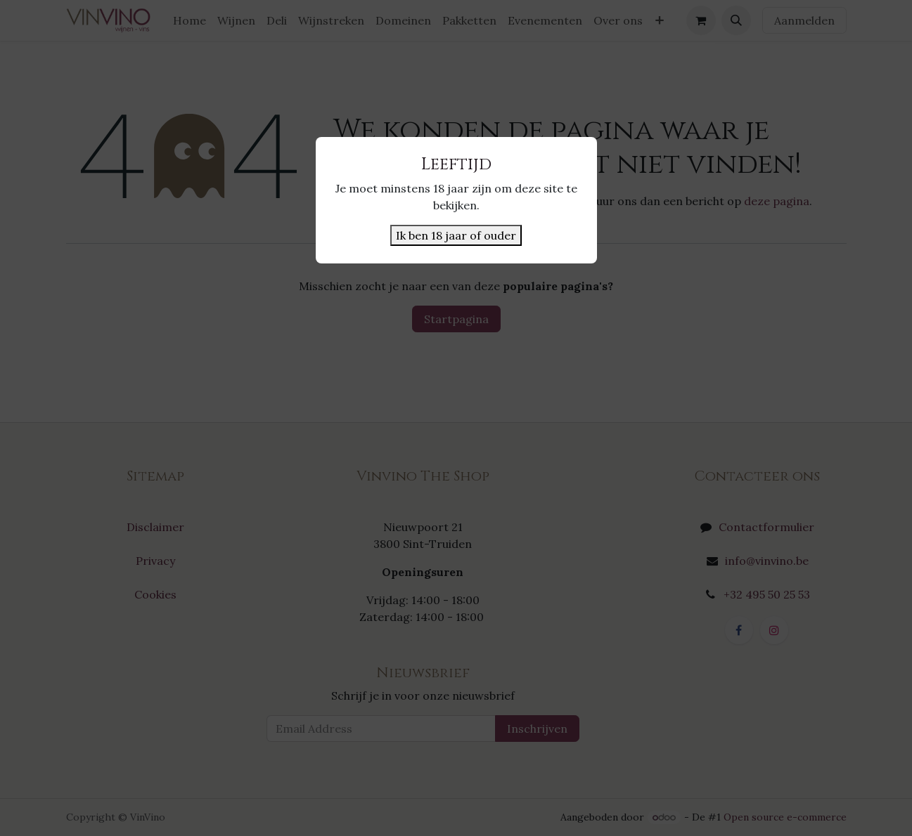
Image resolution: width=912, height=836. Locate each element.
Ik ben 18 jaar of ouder (456, 235)
